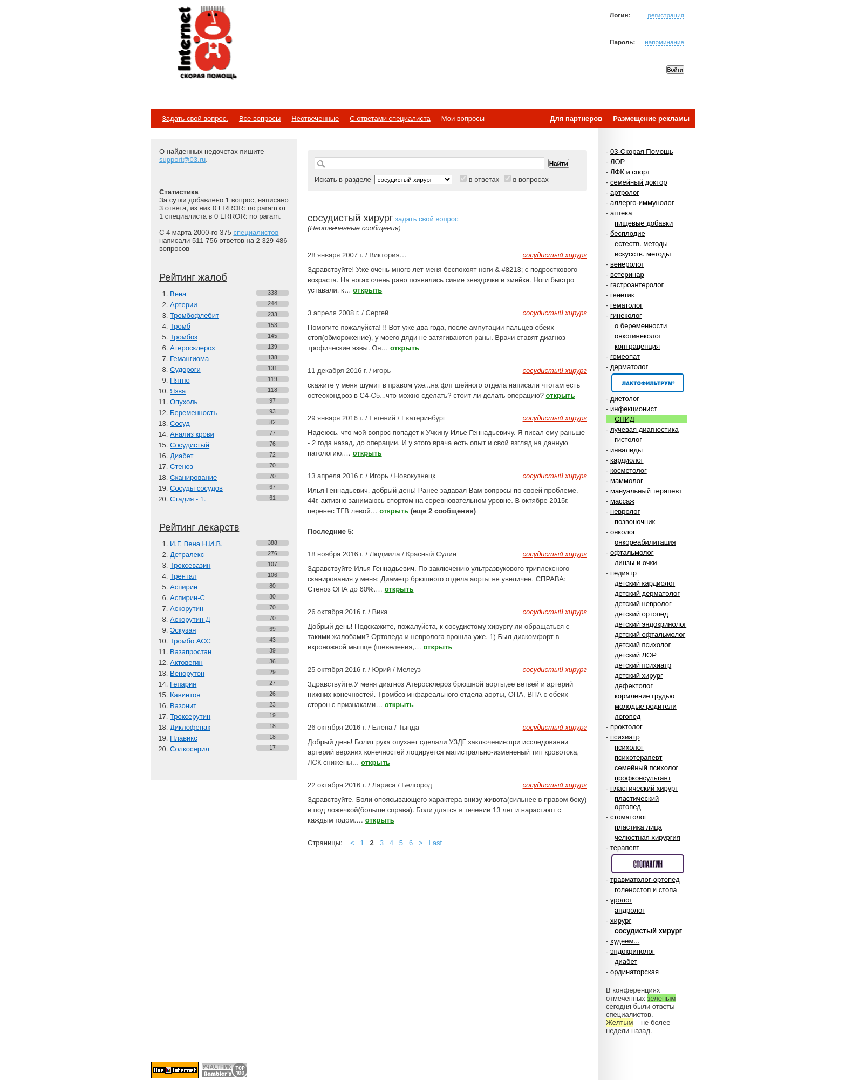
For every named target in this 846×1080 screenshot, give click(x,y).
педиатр (623, 573)
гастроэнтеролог (637, 285)
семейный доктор (638, 182)
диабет (626, 961)
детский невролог (643, 604)
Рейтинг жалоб (193, 277)
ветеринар (627, 274)
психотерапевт (638, 757)
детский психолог (643, 645)
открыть (367, 290)
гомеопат (625, 356)
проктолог (626, 727)
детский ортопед (641, 614)
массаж (622, 501)
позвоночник (635, 522)
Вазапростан (191, 652)
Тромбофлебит (194, 315)
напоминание (664, 41)
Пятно (180, 380)
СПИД (624, 419)
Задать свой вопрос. (195, 118)
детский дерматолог (647, 593)
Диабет (181, 456)
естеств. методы (641, 244)
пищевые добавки (644, 223)
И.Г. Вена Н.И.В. (196, 544)
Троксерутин (190, 716)
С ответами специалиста (390, 118)
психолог (629, 747)
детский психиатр (643, 665)
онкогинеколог (638, 336)
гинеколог (626, 315)
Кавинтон (185, 695)
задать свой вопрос (426, 219)
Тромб (180, 326)
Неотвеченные (315, 118)
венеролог (627, 264)
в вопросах (530, 179)
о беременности (641, 326)
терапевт (624, 848)
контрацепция (637, 346)
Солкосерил (189, 749)
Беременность (193, 413)
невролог (625, 511)
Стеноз (181, 467)
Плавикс (183, 738)
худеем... (624, 941)
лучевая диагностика (644, 429)
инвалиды (626, 450)
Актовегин (186, 662)
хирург (620, 920)
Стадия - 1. (188, 499)
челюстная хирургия (647, 837)
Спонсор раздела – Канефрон (647, 382)
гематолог (626, 305)
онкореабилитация (645, 542)
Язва (178, 391)
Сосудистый (189, 445)
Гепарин (183, 684)
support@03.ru (182, 159)
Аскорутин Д (190, 619)
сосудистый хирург (648, 931)
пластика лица (638, 827)
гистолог (628, 440)
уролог (621, 900)
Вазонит (183, 706)
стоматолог (628, 817)
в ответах (484, 179)
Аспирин (183, 587)
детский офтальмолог (650, 634)
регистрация (665, 14)
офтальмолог (632, 552)
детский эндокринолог (650, 624)
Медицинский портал (206, 43)
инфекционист (633, 409)
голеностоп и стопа (646, 890)
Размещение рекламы (651, 118)
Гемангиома (189, 359)
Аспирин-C (187, 598)
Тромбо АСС (190, 641)
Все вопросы (260, 118)
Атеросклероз (192, 348)
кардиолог (627, 460)
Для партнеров (576, 118)
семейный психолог (646, 768)
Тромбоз (183, 337)
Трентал (183, 576)
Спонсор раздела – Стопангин (647, 863)
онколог (623, 532)
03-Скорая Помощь (641, 151)
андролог (630, 910)
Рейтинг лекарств (199, 527)
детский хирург (639, 675)
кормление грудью (644, 696)
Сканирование (193, 477)
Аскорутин (186, 608)
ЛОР (617, 162)
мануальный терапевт (646, 491)
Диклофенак (190, 727)
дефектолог (634, 686)
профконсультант (643, 778)
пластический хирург (644, 788)
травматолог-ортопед (645, 879)
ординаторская (634, 972)
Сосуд (180, 423)
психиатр (625, 737)
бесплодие (627, 233)
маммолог (626, 481)
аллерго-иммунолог (642, 203)
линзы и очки (636, 563)
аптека (621, 213)
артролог (624, 192)
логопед (627, 716)
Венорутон (187, 673)
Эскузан (183, 630)
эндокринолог (632, 951)
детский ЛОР (636, 655)
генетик (622, 295)
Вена (178, 294)
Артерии (183, 305)
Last (435, 843)
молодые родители (646, 706)
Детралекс (187, 555)
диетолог (624, 399)
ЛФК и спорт (630, 172)
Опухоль (183, 402)
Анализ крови (192, 434)
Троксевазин (190, 565)
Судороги (185, 369)
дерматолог (629, 367)
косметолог (628, 470)
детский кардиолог (645, 583)
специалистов (255, 232)
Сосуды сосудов (196, 488)
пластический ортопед (637, 802)
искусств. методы (643, 254)
